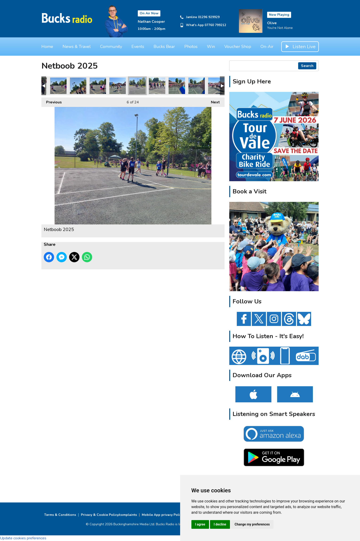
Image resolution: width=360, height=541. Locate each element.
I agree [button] (200, 524)
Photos (191, 46)
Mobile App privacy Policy (162, 515)
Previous (51, 101)
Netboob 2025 (58, 86)
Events (137, 46)
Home (47, 46)
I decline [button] (220, 524)
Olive (272, 23)
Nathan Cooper (151, 21)
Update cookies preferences (23, 538)
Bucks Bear (164, 46)
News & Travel (77, 46)
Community (111, 46)
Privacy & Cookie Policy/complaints (109, 515)
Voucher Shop (237, 46)
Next (213, 101)
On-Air (267, 46)
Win (211, 46)
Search (307, 65)
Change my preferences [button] (252, 524)
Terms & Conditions (60, 515)
